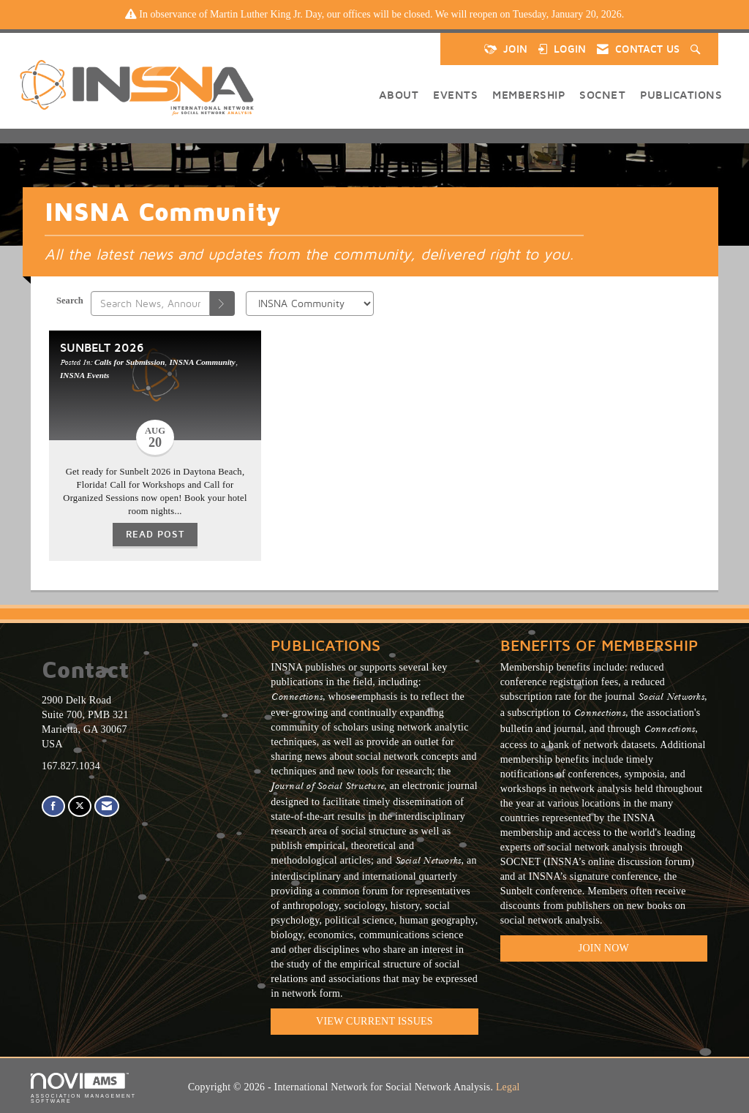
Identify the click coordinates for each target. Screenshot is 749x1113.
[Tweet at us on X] (79, 806)
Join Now (604, 948)
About (399, 94)
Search (69, 300)
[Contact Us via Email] (106, 806)
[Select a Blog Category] (310, 303)
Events (455, 94)
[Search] (222, 303)
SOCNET (602, 94)
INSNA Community (202, 362)
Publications (681, 94)
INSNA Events (84, 375)
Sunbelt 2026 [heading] (102, 347)
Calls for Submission (129, 362)
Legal (508, 1087)
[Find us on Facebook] (53, 806)
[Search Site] (697, 49)
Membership (528, 94)
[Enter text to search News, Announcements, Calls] (150, 303)
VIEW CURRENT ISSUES (374, 1021)
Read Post (155, 534)
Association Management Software (83, 1088)
